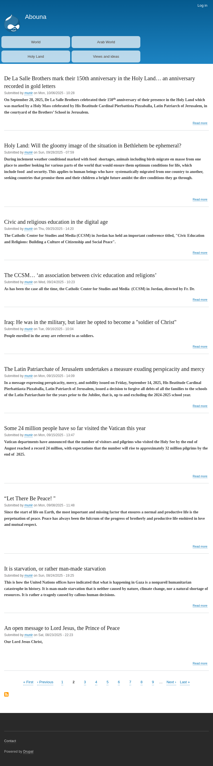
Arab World (106, 42)
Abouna (35, 16)
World (35, 42)
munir (28, 93)
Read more (200, 123)
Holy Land (36, 56)
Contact (10, 741)
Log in (202, 5)
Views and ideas (106, 56)
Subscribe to (6, 694)
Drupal (28, 752)
